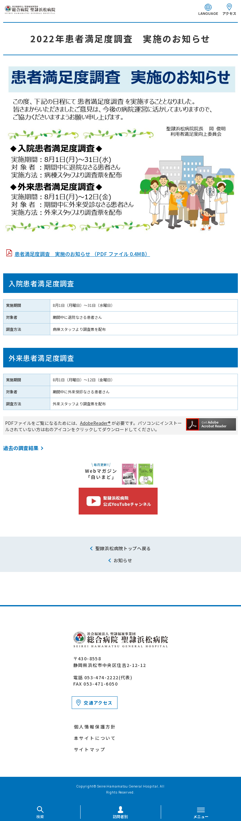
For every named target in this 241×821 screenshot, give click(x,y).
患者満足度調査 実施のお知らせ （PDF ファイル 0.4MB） (82, 254)
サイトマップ (90, 749)
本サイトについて (95, 738)
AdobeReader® (95, 423)
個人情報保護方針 (95, 726)
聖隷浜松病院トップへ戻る (123, 548)
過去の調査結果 (21, 448)
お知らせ (123, 560)
